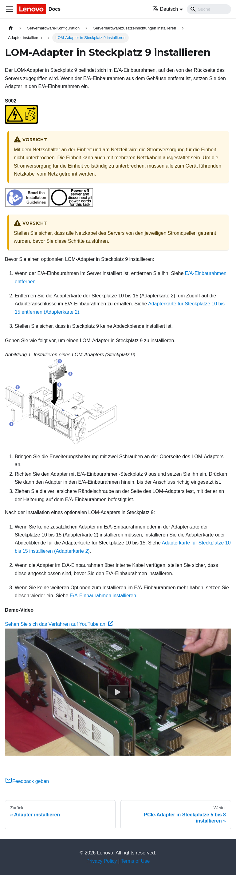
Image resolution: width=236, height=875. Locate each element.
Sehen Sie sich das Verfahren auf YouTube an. (59, 624)
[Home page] (11, 28)
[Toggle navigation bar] (9, 9)
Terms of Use (135, 861)
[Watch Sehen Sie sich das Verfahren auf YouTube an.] (118, 692)
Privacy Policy (101, 861)
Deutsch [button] (165, 9)
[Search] (209, 9)
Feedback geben (27, 781)
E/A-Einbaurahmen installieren (103, 595)
